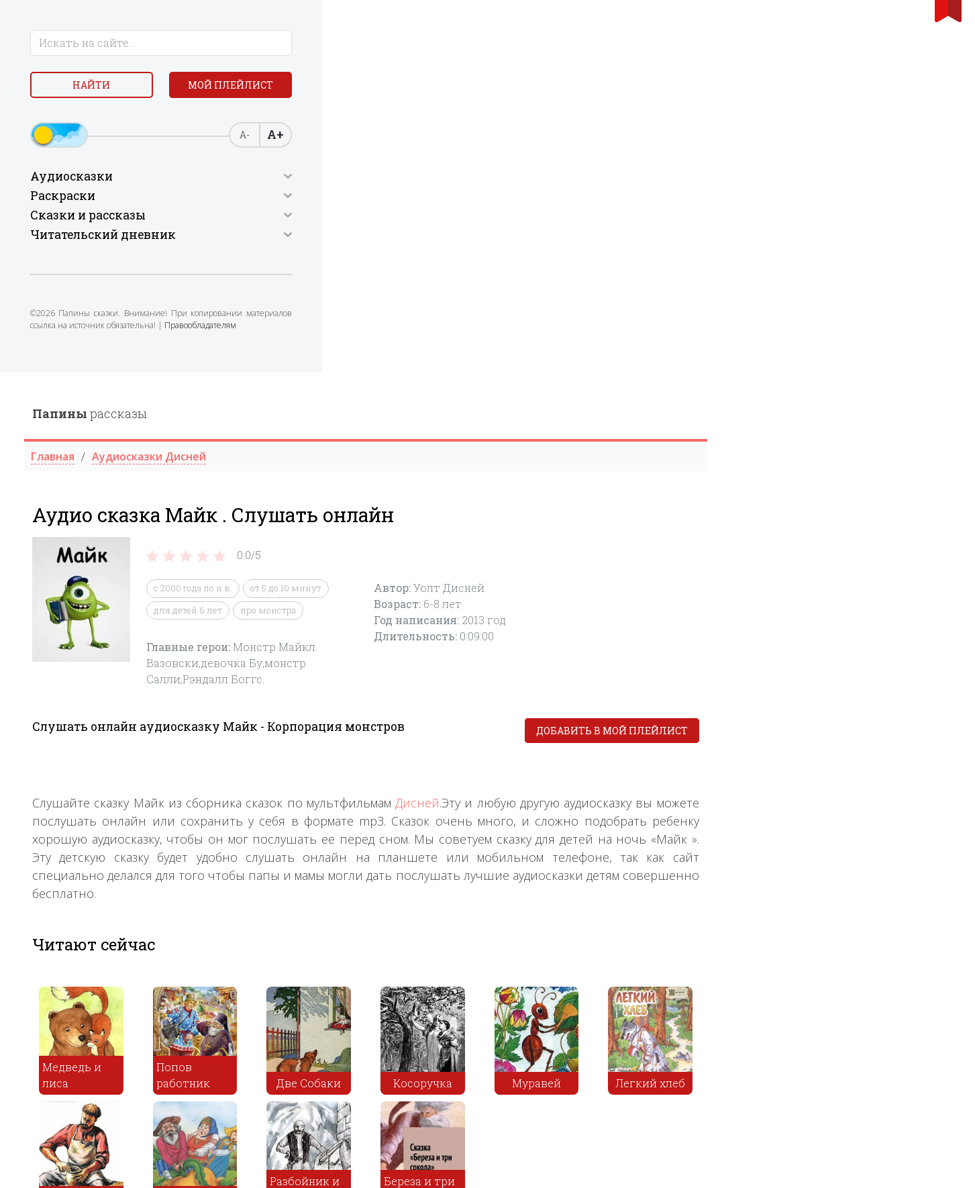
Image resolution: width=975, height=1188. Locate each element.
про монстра (512, 238)
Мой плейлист (121, 118)
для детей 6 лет (431, 238)
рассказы (333, 41)
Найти (122, 87)
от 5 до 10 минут (529, 216)
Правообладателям (126, 365)
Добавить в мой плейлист (855, 358)
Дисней (661, 431)
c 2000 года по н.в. (436, 216)
